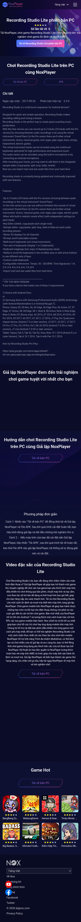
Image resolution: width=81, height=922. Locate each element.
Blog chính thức (16, 887)
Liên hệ (11, 892)
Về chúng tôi (14, 881)
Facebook (12, 897)
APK (61, 82)
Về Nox (11, 876)
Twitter (11, 902)
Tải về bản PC (20, 82)
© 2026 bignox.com (18, 908)
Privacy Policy (15, 913)
